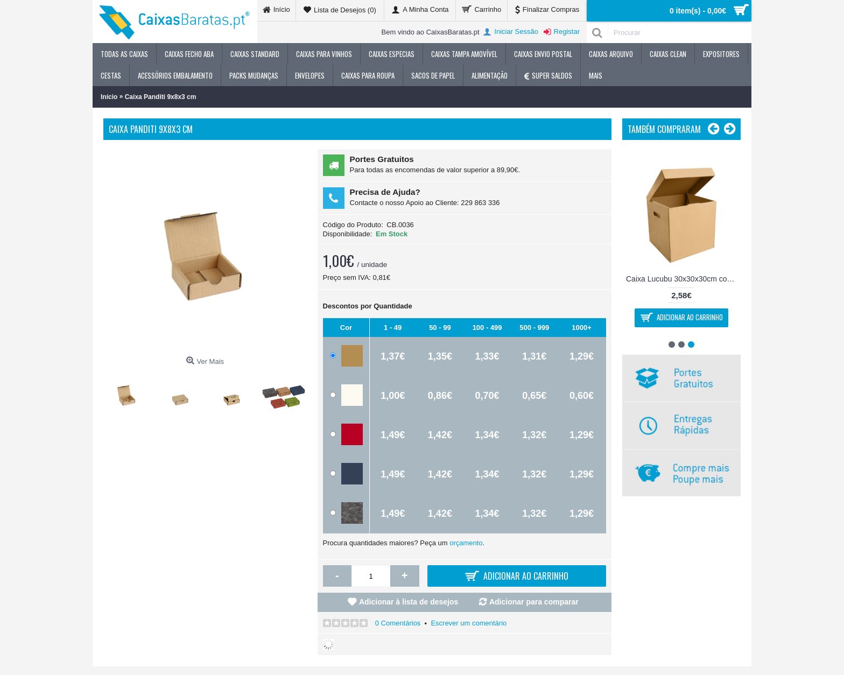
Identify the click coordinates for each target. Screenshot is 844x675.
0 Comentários (398, 623)
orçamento (465, 543)
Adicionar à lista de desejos (408, 601)
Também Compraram (664, 129)
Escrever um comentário (469, 623)
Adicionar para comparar (534, 601)
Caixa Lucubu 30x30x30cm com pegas (683, 279)
